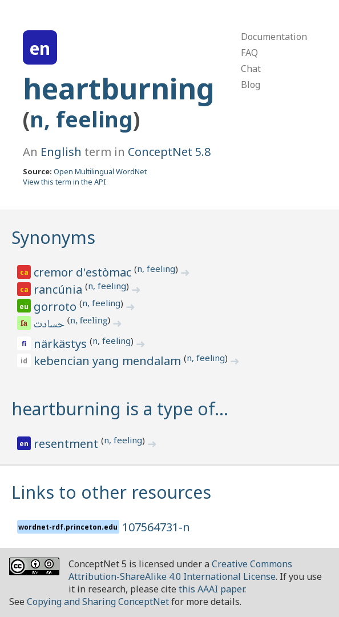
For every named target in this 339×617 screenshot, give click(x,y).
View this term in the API (64, 182)
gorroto (56, 306)
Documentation (274, 36)
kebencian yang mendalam (109, 360)
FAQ (249, 52)
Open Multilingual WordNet (100, 171)
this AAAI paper (211, 589)
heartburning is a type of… (119, 408)
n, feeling (81, 119)
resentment (67, 443)
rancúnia (59, 289)
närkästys (62, 343)
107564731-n (156, 527)
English (61, 151)
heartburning (119, 88)
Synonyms (53, 237)
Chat (251, 68)
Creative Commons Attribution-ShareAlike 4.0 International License (180, 570)
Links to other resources (111, 492)
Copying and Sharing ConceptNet (98, 601)
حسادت (50, 325)
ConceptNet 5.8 (169, 151)
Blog (250, 84)
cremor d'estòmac (84, 272)
